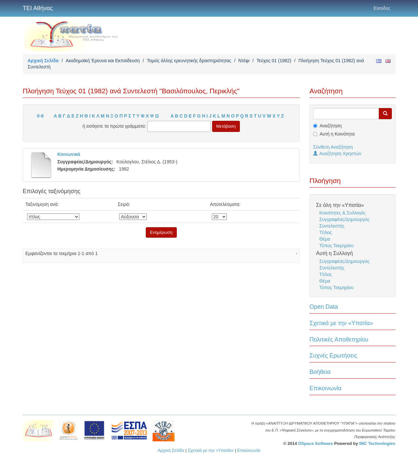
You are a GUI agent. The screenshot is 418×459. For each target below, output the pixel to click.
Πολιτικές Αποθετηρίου (338, 339)
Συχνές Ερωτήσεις (333, 355)
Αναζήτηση (331, 125)
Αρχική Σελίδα (43, 60)
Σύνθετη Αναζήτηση (333, 147)
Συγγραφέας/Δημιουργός (344, 219)
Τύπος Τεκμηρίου (336, 245)
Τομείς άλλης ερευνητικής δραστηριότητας (189, 60)
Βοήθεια (319, 372)
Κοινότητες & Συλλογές (342, 212)
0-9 (40, 116)
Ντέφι (243, 60)
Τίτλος (325, 232)
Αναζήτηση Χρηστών (337, 153)
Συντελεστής (331, 226)
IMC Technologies (377, 443)
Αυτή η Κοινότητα (337, 134)
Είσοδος (382, 8)
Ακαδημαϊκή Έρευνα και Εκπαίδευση (103, 60)
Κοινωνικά (69, 154)
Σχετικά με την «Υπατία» (341, 323)
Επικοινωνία (325, 388)
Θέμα (324, 239)
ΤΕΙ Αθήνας (38, 8)
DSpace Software (315, 443)
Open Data (323, 306)
